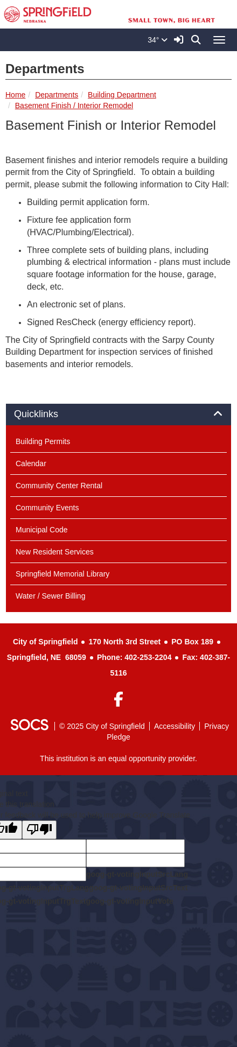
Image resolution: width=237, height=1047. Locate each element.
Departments (56, 94)
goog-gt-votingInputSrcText (138, 887)
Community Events (47, 507)
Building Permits (43, 441)
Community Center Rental (59, 485)
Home (15, 94)
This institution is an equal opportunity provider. (118, 758)
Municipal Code (42, 529)
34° (158, 40)
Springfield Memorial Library (62, 574)
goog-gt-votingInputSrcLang (137, 874)
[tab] (118, 414)
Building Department (122, 94)
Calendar (31, 463)
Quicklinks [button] (48, 414)
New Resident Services (55, 551)
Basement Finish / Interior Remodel (74, 105)
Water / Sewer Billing (50, 596)
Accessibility (174, 726)
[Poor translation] (39, 829)
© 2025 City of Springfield (102, 726)
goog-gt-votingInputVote (129, 901)
